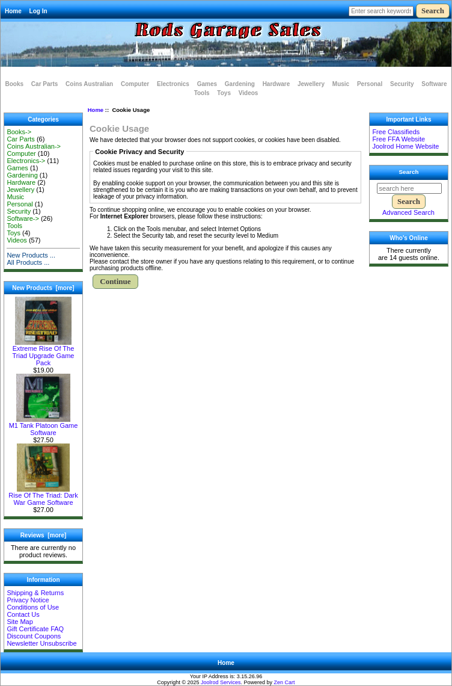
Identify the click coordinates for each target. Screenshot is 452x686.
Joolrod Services (221, 682)
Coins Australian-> (34, 146)
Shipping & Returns (35, 592)
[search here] (409, 188)
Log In (38, 11)
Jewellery (311, 84)
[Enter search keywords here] (381, 11)
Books (14, 84)
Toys (224, 93)
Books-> (19, 131)
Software (434, 84)
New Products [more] (43, 288)
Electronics (173, 84)
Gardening (240, 84)
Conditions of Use (33, 607)
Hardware (276, 84)
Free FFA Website (398, 139)
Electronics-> (26, 160)
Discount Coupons (34, 636)
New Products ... (31, 255)
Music (340, 84)
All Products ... (28, 262)
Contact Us (23, 614)
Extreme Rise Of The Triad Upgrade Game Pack (44, 352)
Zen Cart (284, 682)
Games (207, 84)
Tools (202, 93)
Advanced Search (408, 212)
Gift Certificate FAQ (35, 628)
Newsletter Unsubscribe (41, 643)
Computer (135, 84)
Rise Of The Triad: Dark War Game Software (43, 496)
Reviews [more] (43, 535)
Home (13, 11)
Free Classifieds (396, 131)
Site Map (19, 621)
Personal (369, 84)
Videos (248, 93)
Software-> (23, 218)
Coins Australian (89, 84)
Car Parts (44, 84)
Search (409, 171)
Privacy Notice (28, 600)
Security (402, 84)
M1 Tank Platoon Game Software (43, 426)
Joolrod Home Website (405, 146)
